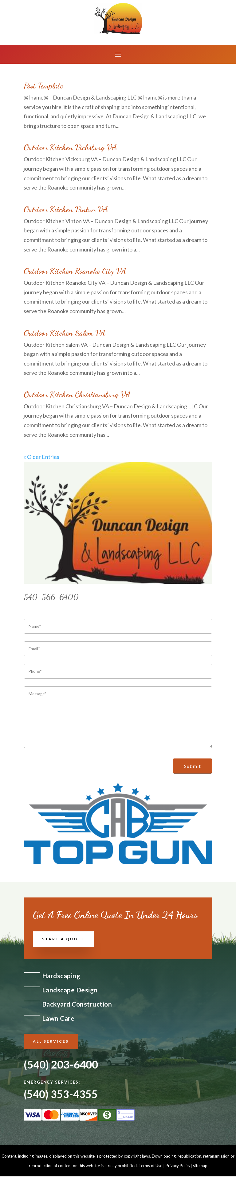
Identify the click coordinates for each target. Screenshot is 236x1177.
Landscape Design (70, 990)
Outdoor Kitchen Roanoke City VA (75, 271)
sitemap (200, 1165)
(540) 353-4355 (61, 1095)
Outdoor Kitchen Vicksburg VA (70, 147)
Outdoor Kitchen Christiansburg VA (77, 394)
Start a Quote (63, 939)
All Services (51, 1041)
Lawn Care (58, 1018)
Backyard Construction (77, 1004)
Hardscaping (61, 975)
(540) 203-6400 (61, 1064)
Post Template (43, 85)
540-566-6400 (51, 597)
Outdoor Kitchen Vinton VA (66, 209)
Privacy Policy (178, 1165)
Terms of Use (150, 1165)
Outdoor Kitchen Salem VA (64, 332)
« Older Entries (41, 456)
